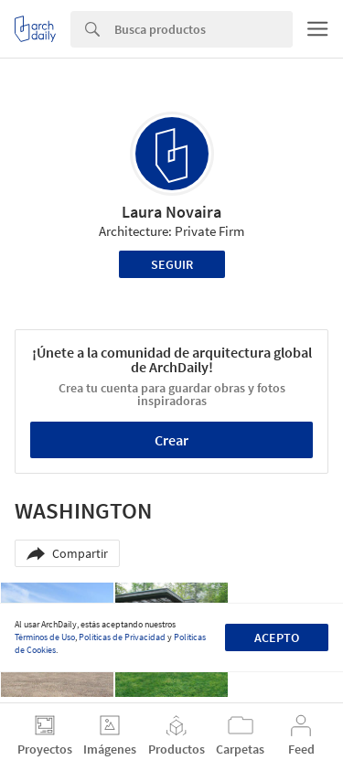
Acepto (276, 637)
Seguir (172, 264)
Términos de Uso (45, 637)
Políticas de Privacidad (122, 637)
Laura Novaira (171, 211)
